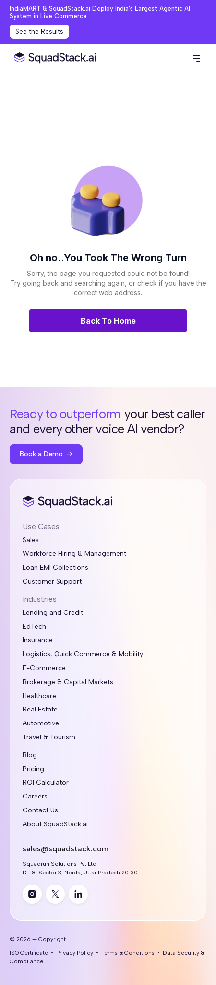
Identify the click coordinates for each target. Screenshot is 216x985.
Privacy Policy (74, 952)
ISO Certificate (29, 952)
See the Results (39, 31)
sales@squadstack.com (65, 848)
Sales (31, 540)
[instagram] (32, 894)
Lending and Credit (53, 613)
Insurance (38, 640)
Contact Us (40, 810)
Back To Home (108, 320)
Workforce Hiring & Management (74, 554)
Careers (35, 796)
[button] (196, 58)
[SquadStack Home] (53, 58)
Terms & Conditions (128, 952)
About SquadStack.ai (55, 824)
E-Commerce (44, 668)
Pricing (33, 769)
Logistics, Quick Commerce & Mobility (83, 654)
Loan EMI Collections (55, 568)
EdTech (34, 627)
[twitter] (55, 894)
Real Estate (40, 709)
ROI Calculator (46, 782)
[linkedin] (78, 894)
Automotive (41, 723)
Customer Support (52, 582)
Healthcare (39, 696)
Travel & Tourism (49, 737)
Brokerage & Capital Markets (68, 682)
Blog (30, 755)
